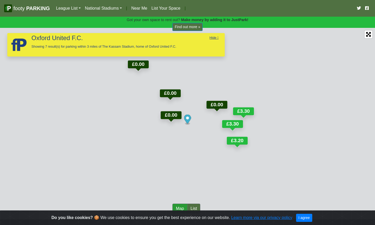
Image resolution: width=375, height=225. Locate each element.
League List (67, 8)
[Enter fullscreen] (368, 34)
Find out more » (187, 27)
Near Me (139, 8)
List (194, 208)
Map (180, 208)
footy (27, 8)
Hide (214, 38)
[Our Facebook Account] (367, 8)
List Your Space (165, 8)
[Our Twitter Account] (359, 8)
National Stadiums (102, 8)
